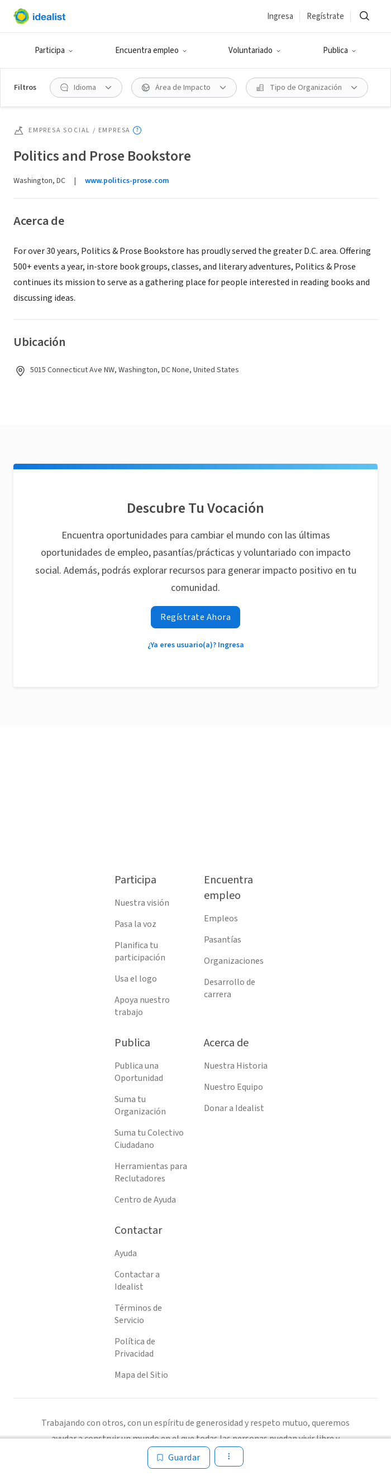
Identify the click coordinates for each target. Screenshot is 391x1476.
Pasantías (222, 940)
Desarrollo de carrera (229, 988)
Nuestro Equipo (233, 1087)
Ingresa (280, 16)
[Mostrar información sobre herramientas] (137, 130)
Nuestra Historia (236, 1066)
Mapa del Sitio (141, 1375)
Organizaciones (234, 961)
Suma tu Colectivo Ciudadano (149, 1139)
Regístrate (325, 16)
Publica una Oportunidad (139, 1072)
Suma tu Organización (140, 1105)
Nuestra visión (142, 903)
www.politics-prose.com (127, 181)
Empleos (221, 918)
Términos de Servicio (138, 1314)
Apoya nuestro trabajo (142, 1006)
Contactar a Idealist (137, 1280)
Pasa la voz (135, 924)
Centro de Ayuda (145, 1200)
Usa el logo (136, 979)
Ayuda (126, 1253)
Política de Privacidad (135, 1347)
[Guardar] (178, 1457)
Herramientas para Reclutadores (151, 1172)
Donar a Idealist (234, 1108)
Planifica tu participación (140, 951)
